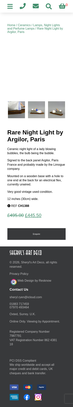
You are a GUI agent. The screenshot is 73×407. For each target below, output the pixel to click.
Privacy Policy (19, 273)
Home (11, 25)
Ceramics (24, 25)
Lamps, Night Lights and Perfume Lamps (33, 27)
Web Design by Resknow (31, 281)
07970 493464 (19, 307)
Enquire (36, 234)
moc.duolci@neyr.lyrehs (26, 297)
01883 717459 (19, 304)
